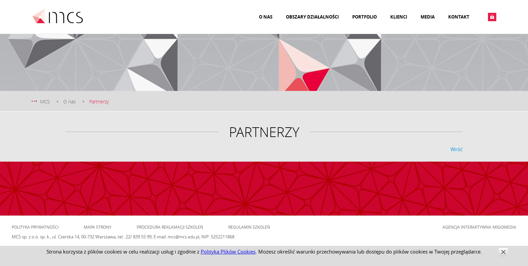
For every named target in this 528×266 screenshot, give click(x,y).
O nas (69, 101)
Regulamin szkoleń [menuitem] (249, 227)
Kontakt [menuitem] (458, 17)
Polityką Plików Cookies (228, 251)
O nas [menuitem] (265, 17)
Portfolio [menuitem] (364, 17)
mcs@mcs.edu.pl (183, 236)
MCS (45, 101)
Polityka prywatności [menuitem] (35, 227)
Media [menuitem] (428, 17)
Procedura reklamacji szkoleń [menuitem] (170, 227)
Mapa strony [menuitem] (97, 227)
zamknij (503, 252)
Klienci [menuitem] (398, 17)
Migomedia (504, 227)
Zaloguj (492, 17)
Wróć (457, 149)
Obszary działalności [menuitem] (312, 17)
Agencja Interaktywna (466, 227)
